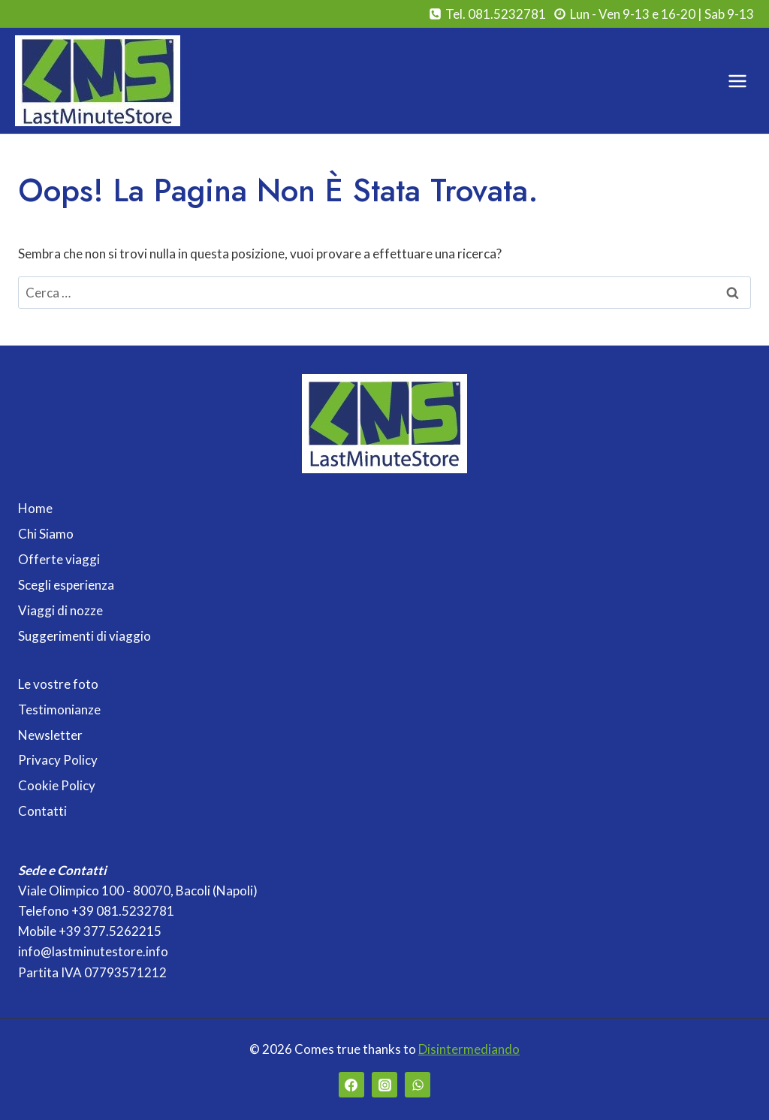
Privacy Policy (58, 760)
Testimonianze (59, 709)
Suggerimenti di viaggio (84, 636)
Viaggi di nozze (60, 610)
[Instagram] (384, 1084)
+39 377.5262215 (110, 931)
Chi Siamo (46, 534)
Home (35, 508)
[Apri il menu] (737, 80)
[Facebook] (351, 1084)
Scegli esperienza (66, 585)
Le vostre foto (58, 684)
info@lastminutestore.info (93, 951)
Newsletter (50, 735)
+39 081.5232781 (122, 911)
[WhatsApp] (417, 1084)
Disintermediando (469, 1049)
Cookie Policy (56, 785)
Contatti (42, 811)
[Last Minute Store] (97, 80)
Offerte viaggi (59, 559)
